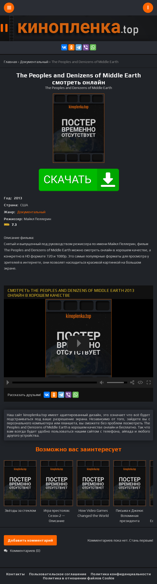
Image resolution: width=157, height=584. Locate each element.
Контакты (15, 574)
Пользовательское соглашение (57, 574)
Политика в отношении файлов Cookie (78, 578)
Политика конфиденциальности (121, 574)
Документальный (31, 212)
